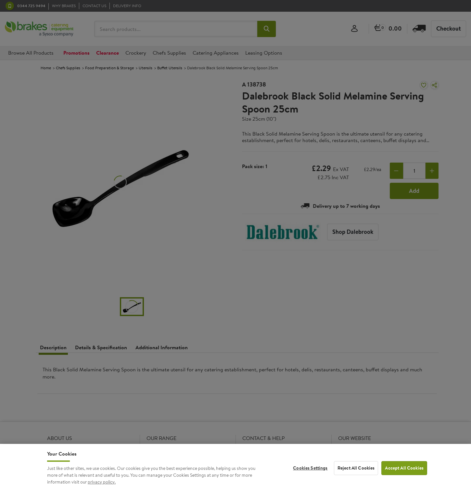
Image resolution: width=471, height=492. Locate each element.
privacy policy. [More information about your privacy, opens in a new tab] (102, 487)
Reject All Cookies (356, 473)
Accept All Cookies (404, 473)
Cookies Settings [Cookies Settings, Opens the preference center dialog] (310, 473)
